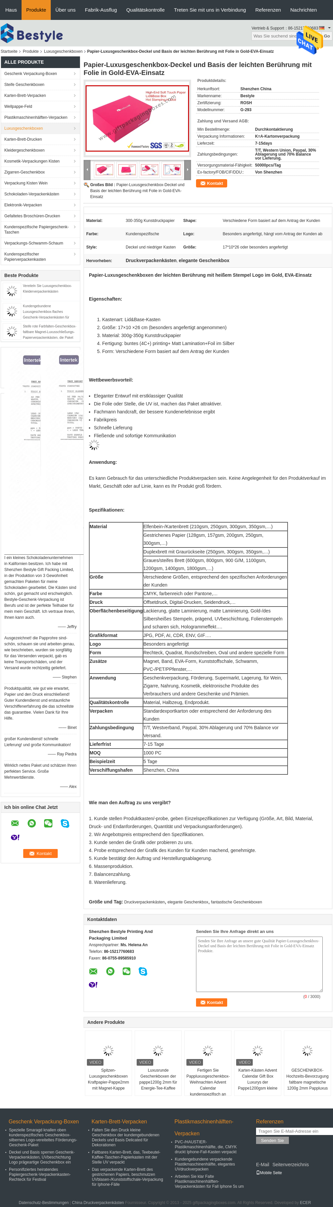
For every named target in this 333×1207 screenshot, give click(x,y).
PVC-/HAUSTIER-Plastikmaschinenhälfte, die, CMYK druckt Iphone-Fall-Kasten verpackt (206, 1147)
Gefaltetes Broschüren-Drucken (32, 216)
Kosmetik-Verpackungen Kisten (32, 161)
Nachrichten (303, 10)
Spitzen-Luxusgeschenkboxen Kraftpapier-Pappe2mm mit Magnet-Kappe (108, 1079)
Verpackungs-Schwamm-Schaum (33, 243)
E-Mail (262, 1164)
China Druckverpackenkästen (98, 1202)
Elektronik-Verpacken (23, 205)
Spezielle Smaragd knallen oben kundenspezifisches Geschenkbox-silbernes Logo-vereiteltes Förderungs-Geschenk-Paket (43, 1137)
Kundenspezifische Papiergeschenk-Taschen (36, 230)
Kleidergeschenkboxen (24, 150)
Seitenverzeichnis (290, 1164)
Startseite (9, 51)
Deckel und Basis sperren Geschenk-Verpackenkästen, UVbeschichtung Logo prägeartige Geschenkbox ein (42, 1157)
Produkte (36, 10)
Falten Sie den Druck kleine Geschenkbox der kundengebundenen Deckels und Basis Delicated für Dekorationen (126, 1137)
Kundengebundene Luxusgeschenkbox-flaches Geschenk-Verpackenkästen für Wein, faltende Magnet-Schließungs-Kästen (50, 317)
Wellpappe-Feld (18, 106)
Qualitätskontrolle (145, 10)
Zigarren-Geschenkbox (24, 172)
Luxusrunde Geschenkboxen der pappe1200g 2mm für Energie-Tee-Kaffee (158, 1079)
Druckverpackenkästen (144, 902)
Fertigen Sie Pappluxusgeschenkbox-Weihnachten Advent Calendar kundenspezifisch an (208, 1082)
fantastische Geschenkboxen (236, 902)
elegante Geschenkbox (187, 902)
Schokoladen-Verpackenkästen (31, 194)
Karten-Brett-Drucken (23, 139)
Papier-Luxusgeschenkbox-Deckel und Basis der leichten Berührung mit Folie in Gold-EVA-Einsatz (137, 190)
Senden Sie (272, 1140)
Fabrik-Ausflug (101, 10)
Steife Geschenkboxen (24, 84)
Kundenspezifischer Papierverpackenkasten (25, 257)
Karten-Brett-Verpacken (25, 95)
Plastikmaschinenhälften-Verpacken (35, 117)
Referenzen (268, 10)
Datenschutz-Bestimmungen (44, 1202)
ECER (305, 1202)
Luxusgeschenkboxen (63, 51)
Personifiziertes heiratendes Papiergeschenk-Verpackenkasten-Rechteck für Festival (40, 1174)
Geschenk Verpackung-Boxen (30, 73)
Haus (11, 10)
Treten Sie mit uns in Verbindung (210, 10)
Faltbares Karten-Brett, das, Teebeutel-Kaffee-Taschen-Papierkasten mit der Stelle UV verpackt (126, 1157)
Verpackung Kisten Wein (26, 183)
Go (327, 36)
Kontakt (215, 183)
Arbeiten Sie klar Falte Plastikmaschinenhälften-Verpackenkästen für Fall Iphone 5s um (209, 1181)
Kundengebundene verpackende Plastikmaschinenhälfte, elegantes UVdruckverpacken (205, 1164)
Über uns (65, 10)
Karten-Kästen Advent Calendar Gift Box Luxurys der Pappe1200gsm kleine (258, 1079)
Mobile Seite (269, 1173)
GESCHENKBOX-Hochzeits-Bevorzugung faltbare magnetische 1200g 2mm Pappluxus (307, 1079)
